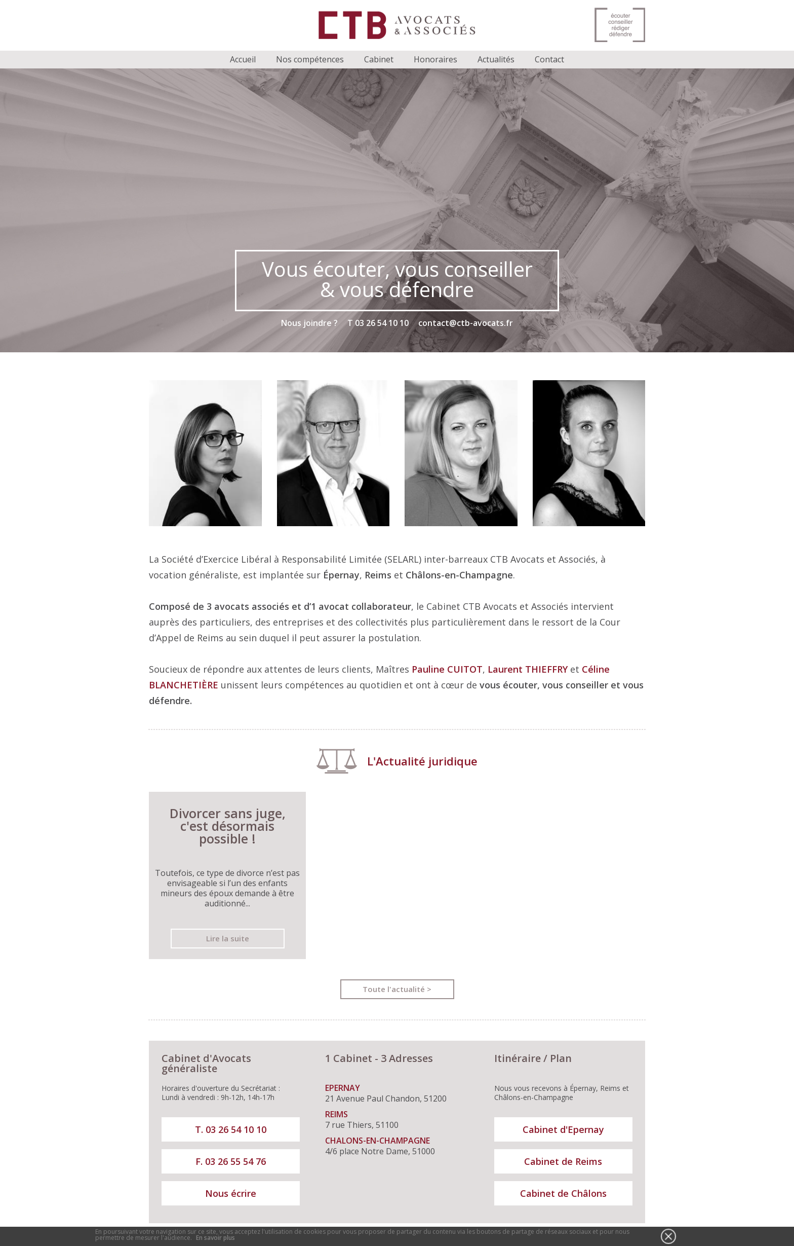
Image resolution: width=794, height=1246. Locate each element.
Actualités (496, 59)
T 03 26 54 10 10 (378, 322)
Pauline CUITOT (447, 669)
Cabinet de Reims (563, 1161)
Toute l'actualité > (397, 989)
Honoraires (435, 59)
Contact (549, 59)
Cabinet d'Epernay (563, 1129)
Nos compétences (310, 59)
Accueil (243, 59)
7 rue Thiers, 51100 (394, 1119)
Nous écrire (230, 1193)
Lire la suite (227, 938)
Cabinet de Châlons (563, 1193)
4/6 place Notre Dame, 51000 (394, 1146)
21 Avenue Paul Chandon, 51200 (394, 1093)
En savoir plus (215, 1237)
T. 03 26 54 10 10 (230, 1129)
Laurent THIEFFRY (528, 669)
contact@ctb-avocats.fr (465, 322)
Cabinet (378, 59)
